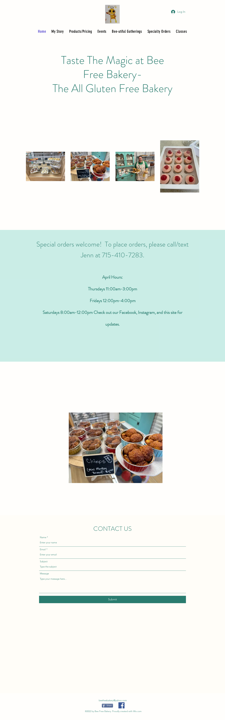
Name (43, 537)
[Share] (107, 705)
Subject (44, 561)
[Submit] (112, 599)
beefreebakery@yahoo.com (113, 700)
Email (43, 549)
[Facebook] (121, 705)
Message (44, 573)
